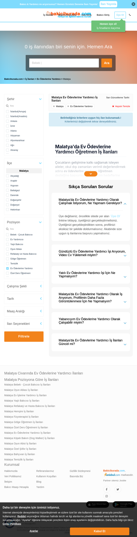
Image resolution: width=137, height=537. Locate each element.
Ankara (13, 120)
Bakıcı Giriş (103, 15)
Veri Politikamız (12, 475)
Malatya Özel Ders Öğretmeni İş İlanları (26, 426)
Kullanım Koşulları (46, 475)
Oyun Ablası (16, 248)
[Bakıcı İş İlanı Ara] (64, 63)
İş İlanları (48, 15)
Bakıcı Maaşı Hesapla (16, 486)
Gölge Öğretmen (18, 258)
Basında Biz (76, 475)
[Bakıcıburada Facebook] (106, 488)
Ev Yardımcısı (17, 238)
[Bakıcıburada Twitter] (118, 488)
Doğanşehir (15, 199)
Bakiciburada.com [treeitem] (13, 78)
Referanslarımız (45, 470)
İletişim (8, 480)
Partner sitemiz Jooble (114, 479)
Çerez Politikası (12, 523)
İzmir (12, 125)
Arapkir (13, 180)
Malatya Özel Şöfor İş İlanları (20, 448)
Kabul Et (99, 531)
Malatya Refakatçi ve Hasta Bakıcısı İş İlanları (29, 405)
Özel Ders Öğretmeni (20, 272)
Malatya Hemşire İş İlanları (19, 410)
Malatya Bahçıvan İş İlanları (19, 453)
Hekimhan (15, 209)
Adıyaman (15, 134)
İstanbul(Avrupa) (18, 110)
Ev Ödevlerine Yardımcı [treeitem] (49, 78)
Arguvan (14, 184)
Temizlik (14, 262)
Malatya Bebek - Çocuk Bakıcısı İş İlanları (27, 383)
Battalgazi (15, 189)
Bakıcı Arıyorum (67, 15)
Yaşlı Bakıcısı (16, 243)
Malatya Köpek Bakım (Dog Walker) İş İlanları (29, 437)
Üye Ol (120, 15)
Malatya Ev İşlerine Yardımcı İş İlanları (25, 394)
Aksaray (14, 149)
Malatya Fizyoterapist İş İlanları (21, 415)
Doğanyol (14, 204)
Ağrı (12, 144)
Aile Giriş (86, 15)
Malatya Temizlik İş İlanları (18, 458)
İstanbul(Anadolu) (18, 115)
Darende (14, 194)
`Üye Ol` (115, 215)
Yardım (40, 486)
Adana (13, 130)
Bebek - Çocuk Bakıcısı (21, 234)
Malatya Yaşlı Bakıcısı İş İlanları (21, 399)
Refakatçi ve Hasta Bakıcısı (23, 253)
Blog (38, 480)
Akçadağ (14, 175)
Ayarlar (34, 531)
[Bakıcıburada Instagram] (106, 495)
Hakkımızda (10, 470)
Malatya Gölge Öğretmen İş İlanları (23, 421)
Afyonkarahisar (17, 139)
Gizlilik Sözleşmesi (80, 470)
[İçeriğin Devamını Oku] (90, 173)
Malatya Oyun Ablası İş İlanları (21, 389)
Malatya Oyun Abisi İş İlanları (20, 442)
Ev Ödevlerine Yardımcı (21, 267)
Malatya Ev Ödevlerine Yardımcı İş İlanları (27, 431)
